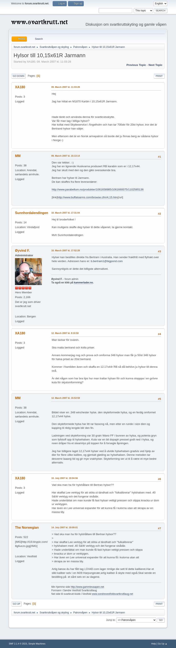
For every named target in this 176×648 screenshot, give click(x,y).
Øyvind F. (22, 250)
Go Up (16, 604)
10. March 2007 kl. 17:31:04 (65, 213)
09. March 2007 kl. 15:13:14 (65, 156)
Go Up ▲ (162, 643)
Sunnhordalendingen (31, 213)
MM (18, 156)
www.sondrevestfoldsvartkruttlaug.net (112, 593)
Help (153, 643)
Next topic (155, 64)
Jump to (110, 620)
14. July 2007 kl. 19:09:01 (64, 527)
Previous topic (136, 64)
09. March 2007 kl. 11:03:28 (65, 87)
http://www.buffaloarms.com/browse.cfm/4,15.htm (87, 197)
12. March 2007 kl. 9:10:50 (65, 333)
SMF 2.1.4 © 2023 (18, 643)
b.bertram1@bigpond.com (107, 261)
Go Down (18, 76)
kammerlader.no (83, 282)
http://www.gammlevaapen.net (87, 586)
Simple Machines (36, 643)
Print (159, 76)
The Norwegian (27, 527)
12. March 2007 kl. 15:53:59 (65, 398)
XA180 (20, 87)
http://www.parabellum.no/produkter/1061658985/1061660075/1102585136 (97, 189)
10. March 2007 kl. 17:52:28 (65, 250)
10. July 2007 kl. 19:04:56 (64, 478)
